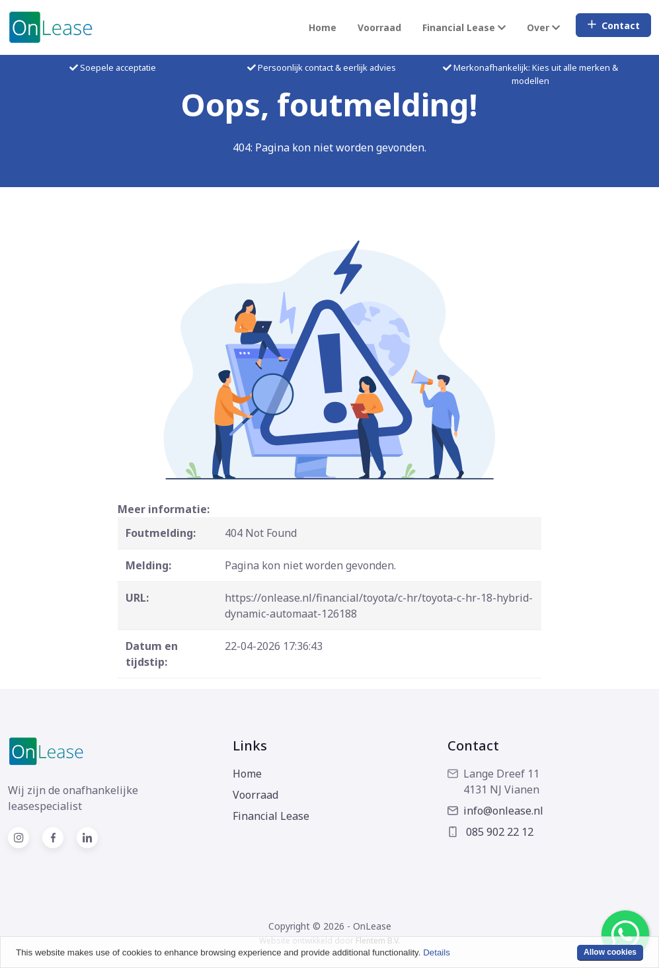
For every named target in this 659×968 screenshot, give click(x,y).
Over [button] (543, 27)
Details (436, 952)
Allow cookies (610, 952)
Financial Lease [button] (464, 27)
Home (322, 27)
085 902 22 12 (490, 832)
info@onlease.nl (495, 810)
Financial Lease (271, 816)
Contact (613, 25)
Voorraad (379, 27)
